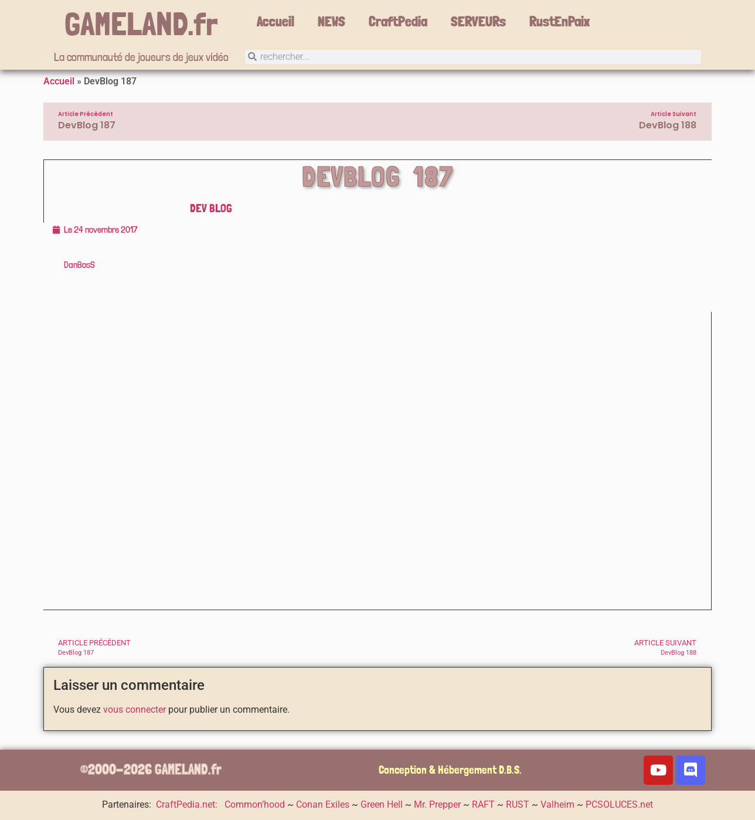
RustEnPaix (559, 21)
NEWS (331, 21)
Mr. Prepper (437, 804)
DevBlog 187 (377, 176)
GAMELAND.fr (141, 23)
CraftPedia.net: (188, 804)
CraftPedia (398, 21)
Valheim (557, 804)
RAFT (483, 804)
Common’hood (255, 804)
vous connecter (134, 710)
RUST (517, 804)
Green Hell (382, 804)
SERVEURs (478, 21)
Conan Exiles (322, 804)
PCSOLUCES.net (619, 804)
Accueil (275, 21)
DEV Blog (211, 208)
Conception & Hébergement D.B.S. (450, 770)
